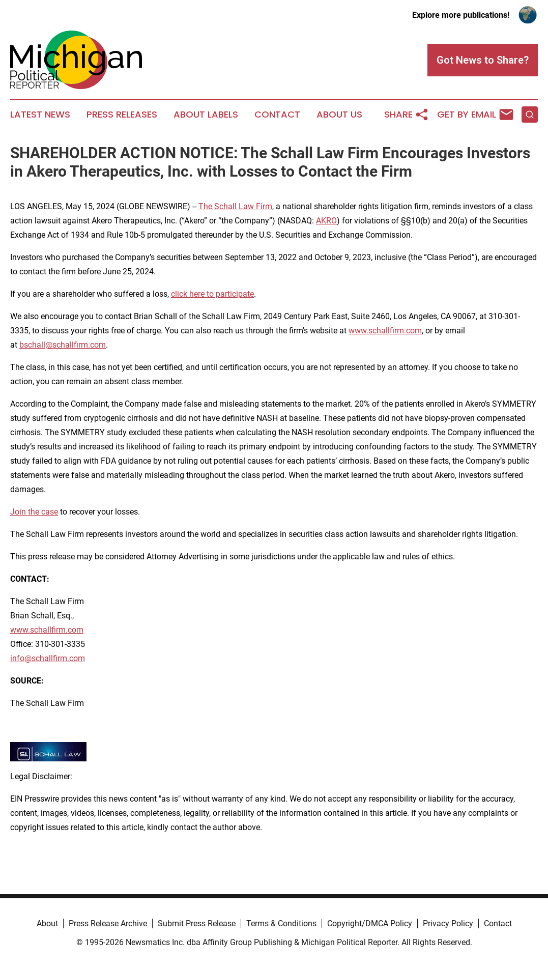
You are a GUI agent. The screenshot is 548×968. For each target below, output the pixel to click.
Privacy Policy (448, 923)
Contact (277, 114)
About (47, 923)
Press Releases (121, 114)
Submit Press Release (197, 923)
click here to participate (212, 294)
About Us (339, 114)
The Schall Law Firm (235, 206)
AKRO (326, 220)
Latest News (40, 114)
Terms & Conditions (281, 923)
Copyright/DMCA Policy (369, 923)
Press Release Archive (108, 923)
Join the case (34, 512)
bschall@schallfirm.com (62, 345)
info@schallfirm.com (47, 658)
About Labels (206, 114)
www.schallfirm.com (385, 330)
